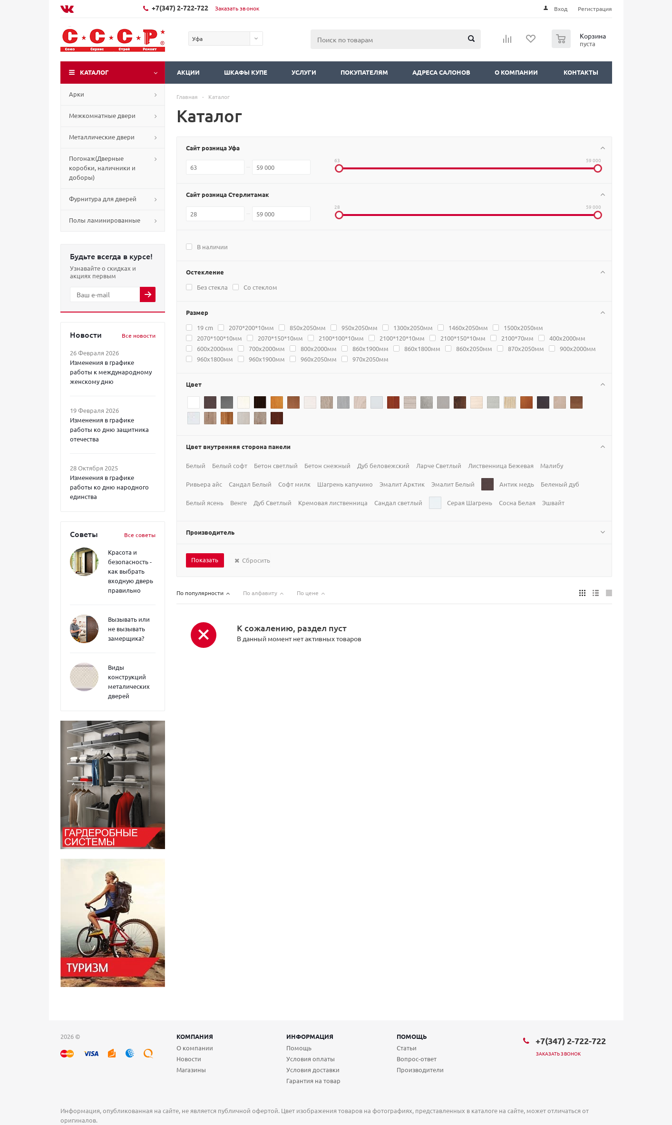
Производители (420, 1070)
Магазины (191, 1070)
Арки (76, 94)
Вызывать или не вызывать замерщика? (129, 628)
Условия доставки (313, 1070)
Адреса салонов (441, 72)
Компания (194, 1036)
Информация (309, 1036)
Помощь (412, 1036)
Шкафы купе (245, 72)
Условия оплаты (310, 1059)
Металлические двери (102, 137)
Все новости (139, 335)
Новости (188, 1059)
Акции (188, 72)
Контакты (581, 72)
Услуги (304, 72)
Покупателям (364, 72)
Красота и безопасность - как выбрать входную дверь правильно (130, 571)
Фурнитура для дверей (102, 199)
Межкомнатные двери (102, 115)
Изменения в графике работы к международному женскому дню (111, 371)
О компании (516, 72)
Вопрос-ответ (417, 1059)
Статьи (407, 1048)
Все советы (140, 534)
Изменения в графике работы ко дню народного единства (109, 486)
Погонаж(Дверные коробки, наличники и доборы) (102, 167)
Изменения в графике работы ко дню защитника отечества (109, 429)
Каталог (94, 72)
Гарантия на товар (313, 1080)
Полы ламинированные (104, 220)
